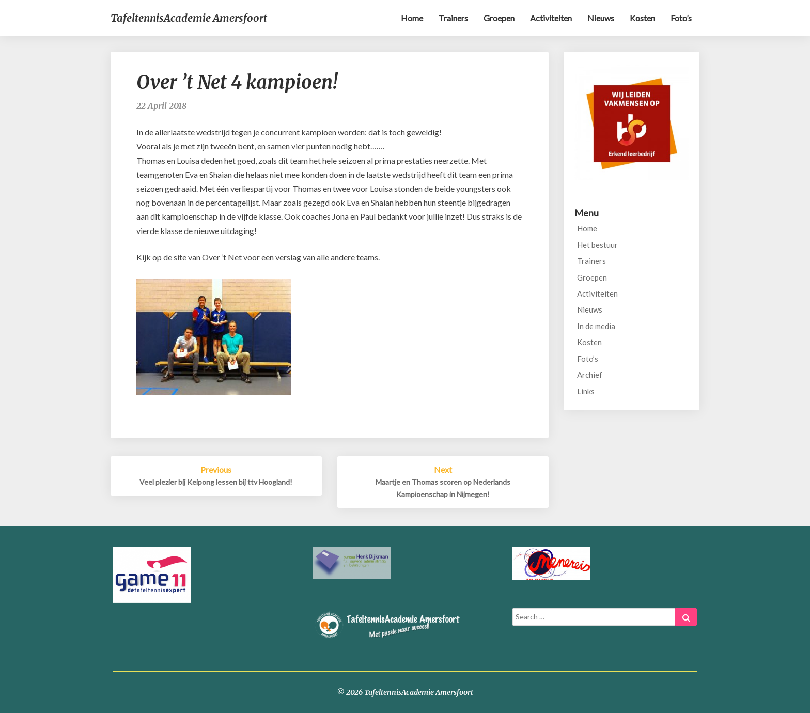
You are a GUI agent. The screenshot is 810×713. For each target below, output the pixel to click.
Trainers (453, 18)
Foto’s (681, 18)
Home (412, 18)
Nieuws (600, 18)
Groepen (499, 18)
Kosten (642, 18)
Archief (589, 374)
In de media (596, 326)
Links (586, 391)
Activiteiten (551, 18)
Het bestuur (597, 245)
